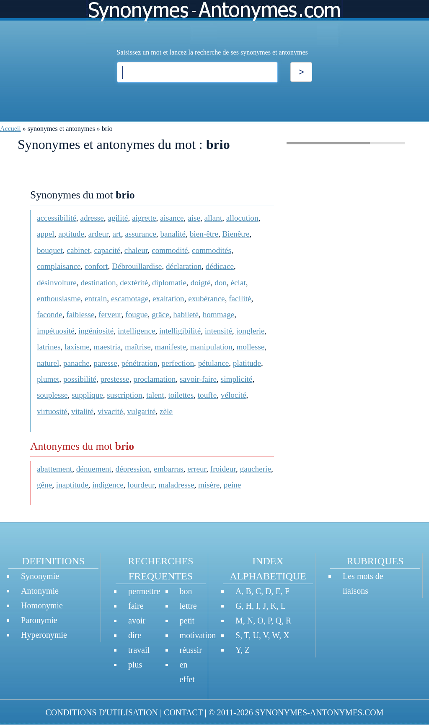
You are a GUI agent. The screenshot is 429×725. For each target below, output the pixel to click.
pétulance (213, 363)
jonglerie (250, 330)
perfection (177, 363)
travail (139, 650)
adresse (91, 218)
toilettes (181, 395)
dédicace (220, 266)
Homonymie (42, 605)
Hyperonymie (44, 634)
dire (134, 635)
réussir (191, 650)
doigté (201, 282)
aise (194, 218)
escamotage (130, 298)
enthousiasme (58, 298)
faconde (49, 314)
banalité (173, 233)
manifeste (170, 346)
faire (136, 605)
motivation (198, 635)
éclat (238, 282)
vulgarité (141, 411)
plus (135, 664)
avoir (136, 620)
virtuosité (52, 411)
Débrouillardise (137, 266)
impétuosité (56, 330)
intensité (218, 330)
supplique (87, 395)
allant (213, 218)
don (220, 282)
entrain (96, 298)
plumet (48, 379)
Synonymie (40, 576)
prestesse (114, 379)
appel (45, 233)
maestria (107, 346)
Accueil (10, 128)
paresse (105, 363)
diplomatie (169, 282)
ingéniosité (96, 330)
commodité (170, 250)
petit (187, 620)
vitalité (82, 411)
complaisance (58, 266)
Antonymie (40, 590)
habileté (186, 314)
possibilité (79, 379)
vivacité (110, 411)
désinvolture (57, 282)
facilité (240, 298)
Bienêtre (236, 233)
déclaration (184, 266)
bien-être (204, 233)
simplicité (237, 379)
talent (155, 395)
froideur (223, 468)
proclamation (154, 379)
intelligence (136, 330)
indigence (108, 484)
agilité (118, 218)
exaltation (168, 298)
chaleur (136, 250)
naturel (48, 363)
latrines (48, 346)
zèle (166, 411)
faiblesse (80, 314)
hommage (219, 314)
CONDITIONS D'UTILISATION (101, 712)
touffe (207, 395)
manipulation (211, 346)
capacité (107, 250)
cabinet (78, 250)
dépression (133, 468)
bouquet (50, 250)
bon (186, 591)
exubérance (206, 298)
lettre (188, 605)
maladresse (176, 484)
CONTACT (183, 712)
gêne (44, 484)
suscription (124, 395)
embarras (168, 468)
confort (96, 266)
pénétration (139, 363)
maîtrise (138, 346)
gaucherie (255, 468)
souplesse (52, 395)
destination (98, 282)
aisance (171, 218)
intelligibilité (180, 330)
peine (232, 484)
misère (209, 484)
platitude (247, 363)
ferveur (109, 314)
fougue (136, 314)
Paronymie (39, 620)
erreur (196, 468)
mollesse (250, 346)
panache (76, 363)
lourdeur (140, 484)
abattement (54, 468)
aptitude (71, 233)
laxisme (77, 346)
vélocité (233, 395)
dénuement (93, 468)
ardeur (98, 233)
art (116, 233)
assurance (140, 233)
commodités (211, 250)
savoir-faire (198, 379)
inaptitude (72, 484)
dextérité (134, 282)
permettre (144, 591)
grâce (160, 314)
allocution (242, 218)
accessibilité (56, 218)
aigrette (144, 218)
